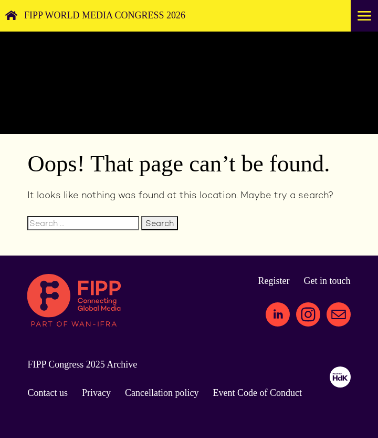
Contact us (47, 393)
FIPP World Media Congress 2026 (104, 15)
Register (274, 281)
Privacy (96, 393)
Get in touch (327, 281)
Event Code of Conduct (257, 393)
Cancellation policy (161, 393)
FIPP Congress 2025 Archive (82, 364)
